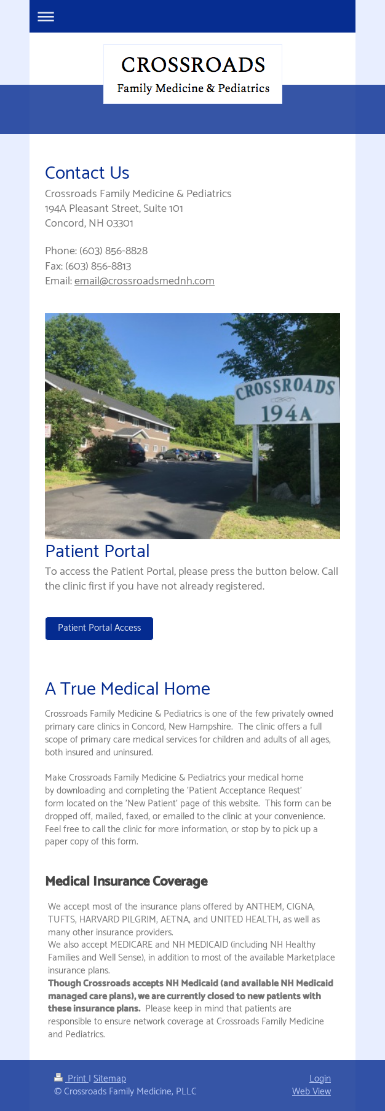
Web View (311, 1091)
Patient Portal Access (99, 628)
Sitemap (109, 1078)
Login (320, 1078)
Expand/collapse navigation (192, 16)
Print (71, 1078)
